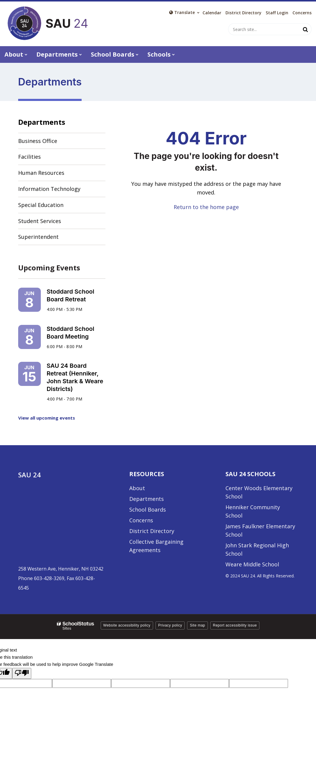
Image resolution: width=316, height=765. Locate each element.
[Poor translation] (21, 673)
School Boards (147, 509)
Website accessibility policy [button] (127, 625)
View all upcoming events (46, 418)
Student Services (39, 221)
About (137, 488)
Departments (41, 122)
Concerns (302, 12)
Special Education (40, 204)
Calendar (212, 12)
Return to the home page (206, 207)
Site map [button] (197, 625)
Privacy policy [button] (170, 625)
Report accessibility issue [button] (235, 625)
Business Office (37, 140)
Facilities (29, 156)
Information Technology (49, 188)
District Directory (151, 531)
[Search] (306, 29)
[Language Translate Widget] (184, 12)
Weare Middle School (252, 564)
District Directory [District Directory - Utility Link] (243, 12)
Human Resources (41, 172)
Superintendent (38, 236)
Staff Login (277, 12)
